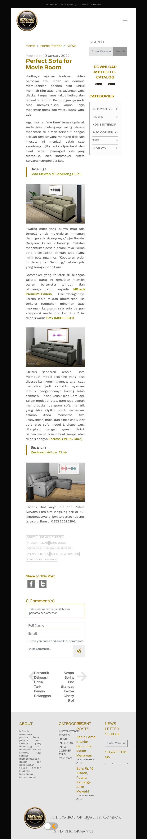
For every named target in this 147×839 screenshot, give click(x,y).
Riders (105, 117)
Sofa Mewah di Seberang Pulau (56, 174)
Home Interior (51, 45)
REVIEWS (65, 758)
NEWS (71, 45)
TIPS (62, 754)
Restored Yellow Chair (49, 452)
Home (30, 45)
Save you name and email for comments (56, 641)
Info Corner (104, 132)
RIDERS (64, 735)
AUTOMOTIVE (69, 731)
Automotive (105, 109)
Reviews (105, 148)
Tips (105, 140)
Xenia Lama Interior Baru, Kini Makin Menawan (86, 746)
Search (120, 51)
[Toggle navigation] (125, 20)
